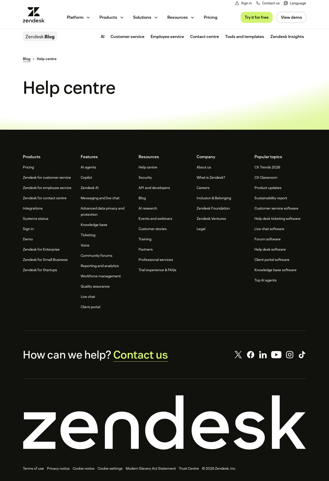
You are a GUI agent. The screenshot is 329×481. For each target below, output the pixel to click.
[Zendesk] (164, 422)
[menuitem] (295, 3)
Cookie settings (110, 468)
